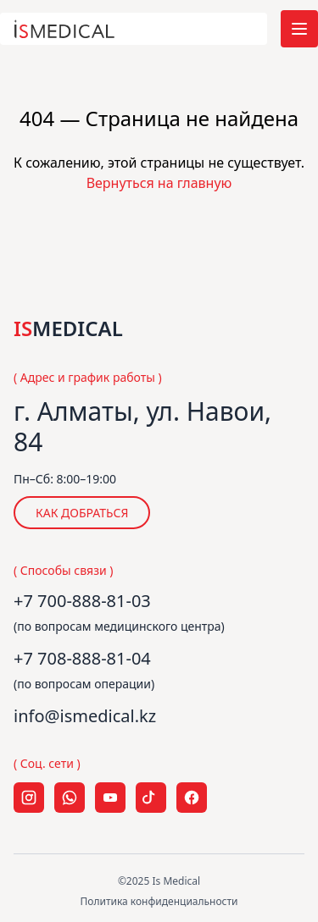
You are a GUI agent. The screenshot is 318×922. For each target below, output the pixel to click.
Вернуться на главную (159, 183)
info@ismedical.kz (85, 715)
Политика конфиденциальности (158, 901)
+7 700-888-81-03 (82, 600)
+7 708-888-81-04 (82, 658)
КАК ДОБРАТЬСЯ (82, 513)
